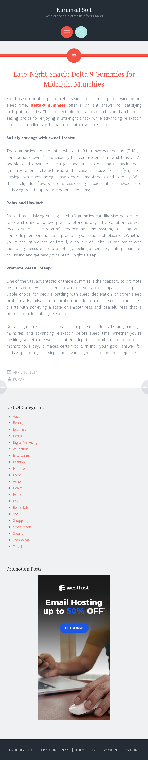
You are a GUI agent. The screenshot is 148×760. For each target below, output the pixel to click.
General (18, 481)
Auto (16, 416)
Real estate (21, 507)
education (20, 449)
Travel (17, 546)
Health (17, 488)
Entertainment (23, 455)
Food (17, 475)
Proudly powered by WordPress (39, 750)
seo (15, 514)
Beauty (18, 423)
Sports (18, 533)
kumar (19, 379)
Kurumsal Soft (74, 10)
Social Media (22, 527)
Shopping (20, 520)
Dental (17, 436)
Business (19, 429)
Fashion (19, 462)
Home (17, 494)
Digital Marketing (25, 442)
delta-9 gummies (48, 105)
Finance (19, 468)
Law (16, 501)
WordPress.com (123, 750)
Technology (21, 540)
